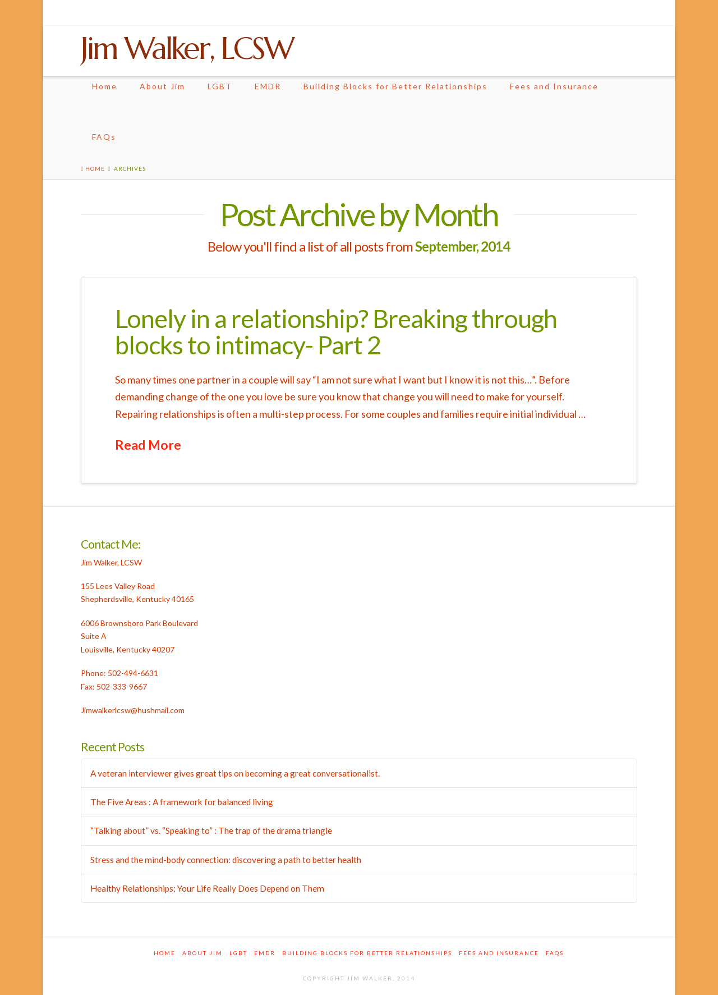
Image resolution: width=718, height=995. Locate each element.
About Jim (162, 86)
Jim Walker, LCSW (187, 48)
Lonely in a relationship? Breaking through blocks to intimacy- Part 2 (336, 331)
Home (104, 86)
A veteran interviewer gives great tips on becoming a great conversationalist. (235, 773)
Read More (148, 445)
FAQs (104, 137)
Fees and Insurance (554, 86)
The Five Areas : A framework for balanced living (181, 802)
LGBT (220, 86)
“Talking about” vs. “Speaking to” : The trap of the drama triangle (211, 830)
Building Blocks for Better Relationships (395, 86)
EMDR (268, 86)
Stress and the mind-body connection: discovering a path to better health (225, 860)
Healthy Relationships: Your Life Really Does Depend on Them (207, 888)
